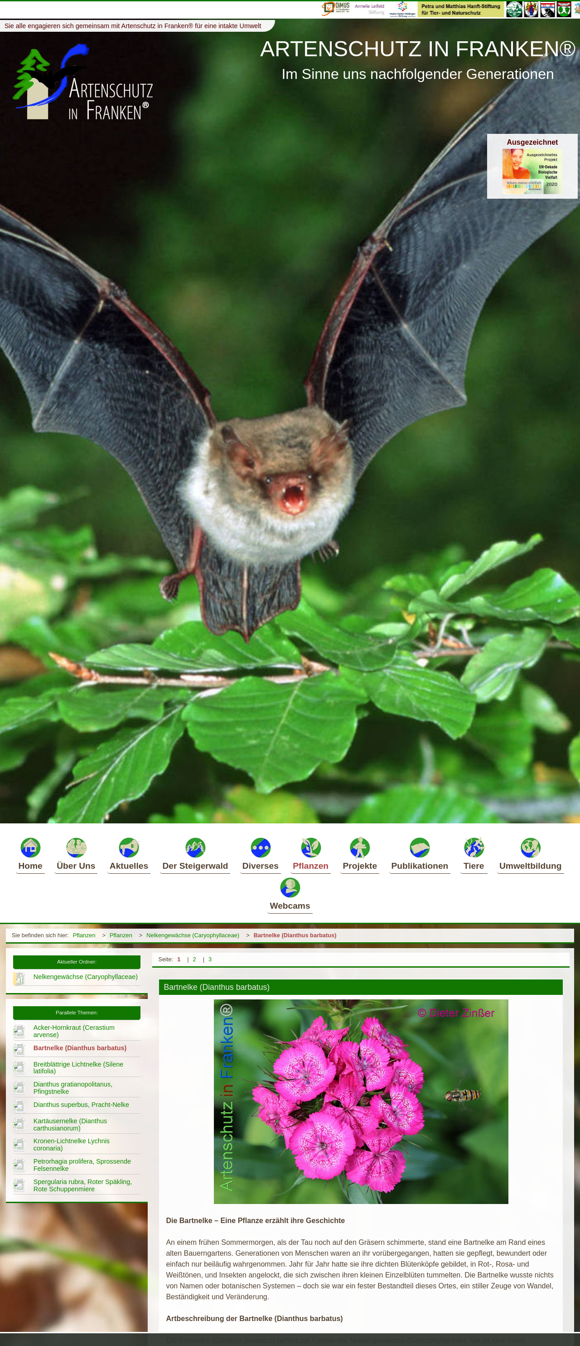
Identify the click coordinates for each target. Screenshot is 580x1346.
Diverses (260, 853)
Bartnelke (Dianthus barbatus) (295, 935)
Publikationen (420, 853)
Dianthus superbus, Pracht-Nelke (81, 1104)
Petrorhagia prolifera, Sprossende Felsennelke (82, 1165)
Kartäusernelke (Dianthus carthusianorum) (70, 1124)
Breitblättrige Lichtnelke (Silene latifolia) (78, 1068)
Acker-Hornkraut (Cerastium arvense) (74, 1031)
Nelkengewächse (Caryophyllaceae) (192, 935)
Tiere (474, 853)
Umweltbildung (530, 853)
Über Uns (76, 853)
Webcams (290, 893)
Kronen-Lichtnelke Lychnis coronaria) (72, 1144)
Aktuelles (129, 853)
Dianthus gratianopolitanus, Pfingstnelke (73, 1088)
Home (30, 853)
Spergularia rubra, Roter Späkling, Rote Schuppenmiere (83, 1185)
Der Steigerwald (195, 853)
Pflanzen (311, 853)
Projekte (360, 853)
